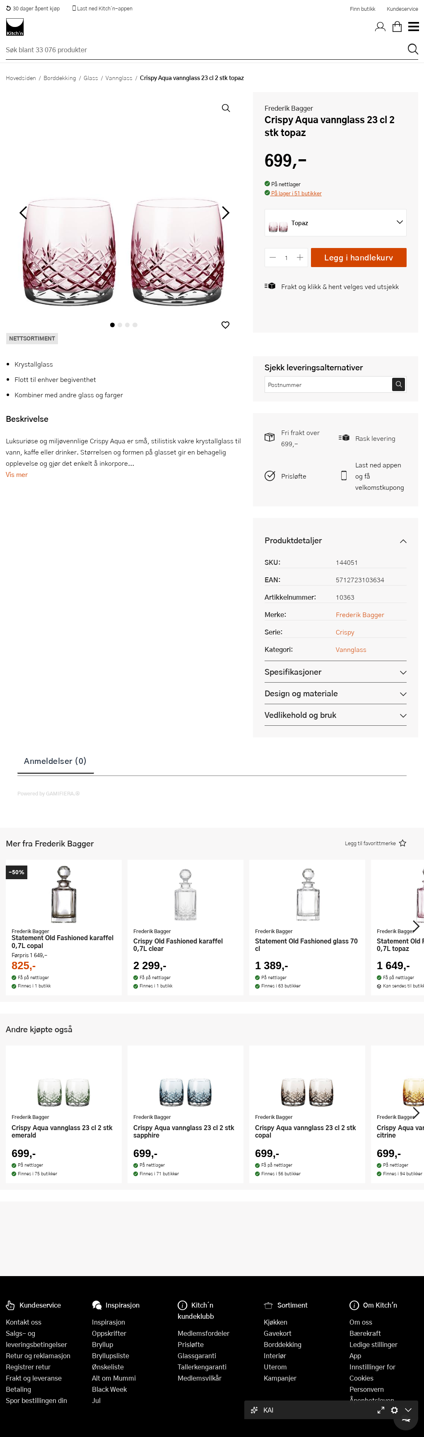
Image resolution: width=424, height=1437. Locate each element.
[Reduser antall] (272, 257)
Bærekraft (365, 1333)
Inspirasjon (108, 1322)
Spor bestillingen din (36, 1400)
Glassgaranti (197, 1355)
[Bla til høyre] (224, 213)
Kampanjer (280, 1378)
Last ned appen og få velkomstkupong (379, 476)
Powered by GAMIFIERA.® (48, 793)
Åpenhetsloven (371, 1400)
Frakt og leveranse (34, 1378)
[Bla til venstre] (23, 213)
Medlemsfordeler (203, 1333)
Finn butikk (362, 8)
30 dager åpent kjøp (33, 8)
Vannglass (119, 77)
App (355, 1355)
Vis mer (17, 474)
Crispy (345, 632)
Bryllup (102, 1344)
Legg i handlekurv (358, 257)
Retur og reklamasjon (38, 1355)
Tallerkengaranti (202, 1366)
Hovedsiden (21, 77)
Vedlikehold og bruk (300, 715)
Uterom (275, 1366)
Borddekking (59, 77)
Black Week (109, 1389)
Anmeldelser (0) (55, 760)
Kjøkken (275, 1322)
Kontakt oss (23, 1322)
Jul (96, 1400)
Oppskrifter (109, 1333)
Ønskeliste (108, 1366)
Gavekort (278, 1333)
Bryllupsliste (110, 1355)
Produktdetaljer (293, 540)
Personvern (366, 1389)
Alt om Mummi (114, 1378)
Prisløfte (293, 476)
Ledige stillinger (373, 1344)
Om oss (360, 1322)
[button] (225, 325)
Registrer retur (28, 1366)
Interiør (275, 1355)
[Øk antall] (300, 257)
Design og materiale (301, 693)
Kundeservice (402, 8)
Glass (91, 77)
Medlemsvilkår (200, 1378)
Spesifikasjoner (293, 672)
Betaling (18, 1389)
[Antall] (286, 257)
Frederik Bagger (289, 108)
